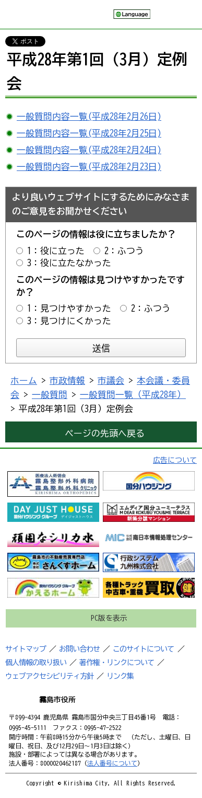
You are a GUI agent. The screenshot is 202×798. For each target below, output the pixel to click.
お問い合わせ (79, 649)
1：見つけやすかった (69, 308)
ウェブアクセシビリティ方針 (49, 676)
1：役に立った (56, 250)
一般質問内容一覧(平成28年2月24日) (89, 149)
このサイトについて (143, 649)
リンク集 (120, 676)
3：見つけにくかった (69, 320)
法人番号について (112, 763)
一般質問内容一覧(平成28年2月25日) (89, 133)
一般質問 (49, 394)
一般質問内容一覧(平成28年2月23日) (89, 166)
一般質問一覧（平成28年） (133, 394)
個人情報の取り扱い (35, 662)
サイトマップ (25, 649)
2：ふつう (124, 250)
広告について (175, 460)
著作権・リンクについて (116, 662)
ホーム (23, 380)
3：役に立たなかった (69, 262)
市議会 (111, 380)
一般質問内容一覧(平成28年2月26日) (89, 116)
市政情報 (67, 380)
